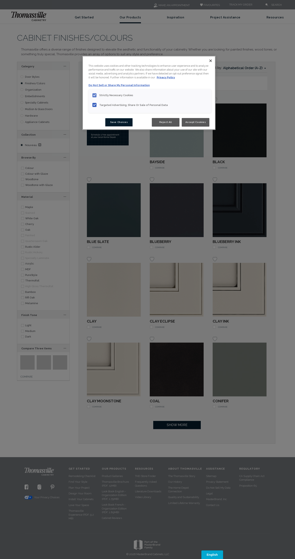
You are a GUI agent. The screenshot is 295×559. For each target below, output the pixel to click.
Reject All (165, 122)
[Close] (210, 60)
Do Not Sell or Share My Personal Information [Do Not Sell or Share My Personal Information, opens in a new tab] (119, 85)
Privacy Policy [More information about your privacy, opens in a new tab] (166, 77)
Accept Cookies (195, 122)
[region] (149, 93)
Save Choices (119, 122)
